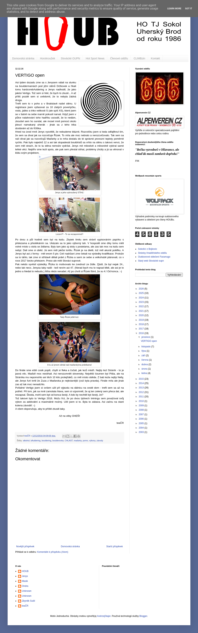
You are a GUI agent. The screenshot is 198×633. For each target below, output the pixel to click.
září (143, 355)
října (144, 351)
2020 (142, 315)
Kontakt (155, 58)
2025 (142, 293)
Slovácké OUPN (70, 58)
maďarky (78, 440)
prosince (146, 337)
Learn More (174, 8)
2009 (142, 405)
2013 (142, 387)
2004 (142, 427)
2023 (142, 302)
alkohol (26, 440)
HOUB (25, 571)
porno (85, 440)
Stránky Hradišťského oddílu (152, 253)
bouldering (46, 440)
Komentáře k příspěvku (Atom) (52, 552)
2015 (142, 379)
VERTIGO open (149, 341)
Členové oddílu (119, 58)
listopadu (146, 346)
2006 (142, 418)
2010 (142, 401)
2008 (142, 410)
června (145, 360)
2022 (142, 306)
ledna (144, 373)
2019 (142, 320)
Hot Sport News (95, 58)
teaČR (25, 605)
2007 (142, 414)
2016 (142, 333)
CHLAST (69, 440)
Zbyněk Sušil (28, 601)
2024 (142, 297)
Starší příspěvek (114, 546)
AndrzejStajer (103, 616)
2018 (142, 324)
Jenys (25, 576)
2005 (142, 423)
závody (100, 440)
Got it (188, 8)
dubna (144, 364)
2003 (142, 432)
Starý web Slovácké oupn (151, 260)
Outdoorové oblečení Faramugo (154, 256)
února (144, 368)
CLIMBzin (139, 58)
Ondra (25, 586)
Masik (25, 581)
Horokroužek (47, 58)
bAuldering (36, 440)
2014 (142, 383)
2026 (142, 288)
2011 (142, 396)
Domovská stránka (23, 58)
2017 (142, 328)
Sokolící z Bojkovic (147, 249)
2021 (142, 311)
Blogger (143, 616)
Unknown (26, 591)
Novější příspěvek (25, 546)
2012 (142, 392)
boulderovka (58, 440)
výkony (92, 440)
